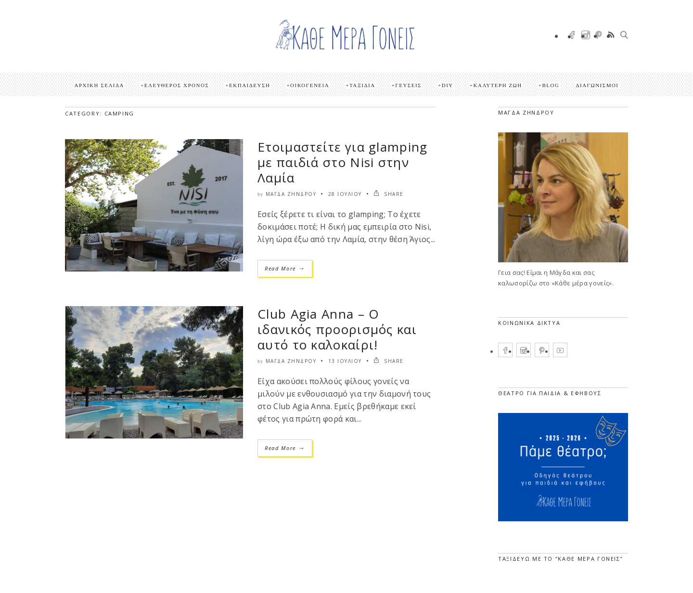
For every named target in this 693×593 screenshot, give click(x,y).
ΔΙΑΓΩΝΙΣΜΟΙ (597, 85)
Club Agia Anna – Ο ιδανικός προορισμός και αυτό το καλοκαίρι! (337, 329)
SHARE (388, 194)
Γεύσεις (408, 85)
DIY (447, 85)
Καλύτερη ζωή (498, 85)
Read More (285, 268)
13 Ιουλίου (345, 361)
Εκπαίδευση (249, 85)
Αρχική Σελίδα (99, 85)
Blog (550, 85)
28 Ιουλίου (345, 194)
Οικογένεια (309, 85)
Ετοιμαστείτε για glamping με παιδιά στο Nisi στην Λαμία (342, 162)
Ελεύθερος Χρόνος (176, 85)
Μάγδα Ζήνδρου (291, 194)
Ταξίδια (362, 85)
